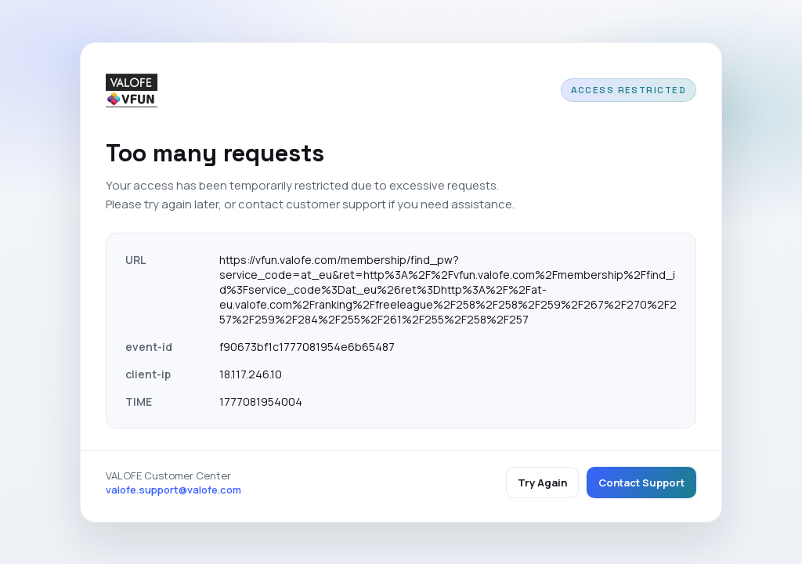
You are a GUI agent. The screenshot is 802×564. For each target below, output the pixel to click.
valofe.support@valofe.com (173, 490)
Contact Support (641, 482)
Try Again (542, 482)
